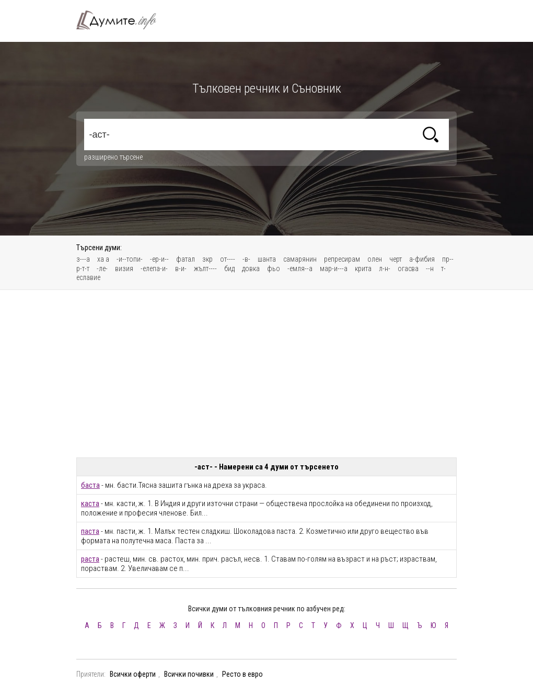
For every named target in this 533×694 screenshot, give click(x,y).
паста (90, 531)
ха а (103, 259)
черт (395, 259)
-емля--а (299, 268)
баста (90, 485)
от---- (227, 259)
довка (251, 268)
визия (124, 268)
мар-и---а (333, 268)
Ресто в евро (242, 674)
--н (430, 268)
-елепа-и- (154, 268)
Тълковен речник (122, 19)
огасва (408, 268)
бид (229, 268)
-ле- (102, 268)
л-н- (384, 268)
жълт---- (205, 268)
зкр (207, 259)
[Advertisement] (266, 373)
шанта (267, 259)
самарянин (300, 259)
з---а (83, 259)
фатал (185, 259)
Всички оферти (133, 674)
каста (90, 503)
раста (90, 559)
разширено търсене (113, 157)
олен (374, 259)
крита (363, 268)
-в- (246, 259)
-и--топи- (130, 259)
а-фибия (422, 259)
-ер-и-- (159, 259)
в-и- (181, 268)
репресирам (342, 259)
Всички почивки (189, 674)
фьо (273, 268)
